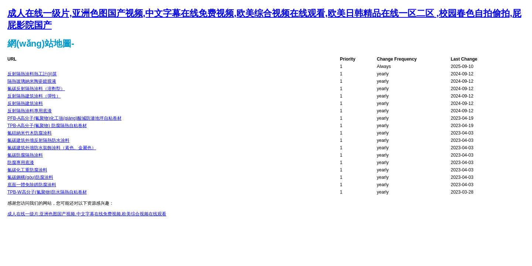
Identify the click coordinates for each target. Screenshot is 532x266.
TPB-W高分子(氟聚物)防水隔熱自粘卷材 (47, 192)
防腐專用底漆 (20, 162)
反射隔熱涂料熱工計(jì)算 (32, 73)
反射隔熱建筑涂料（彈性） (34, 96)
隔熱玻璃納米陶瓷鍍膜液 (31, 81)
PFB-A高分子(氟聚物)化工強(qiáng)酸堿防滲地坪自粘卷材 (64, 118)
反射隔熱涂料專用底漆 (29, 110)
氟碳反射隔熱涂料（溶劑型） (36, 88)
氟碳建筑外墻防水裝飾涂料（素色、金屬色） (51, 147)
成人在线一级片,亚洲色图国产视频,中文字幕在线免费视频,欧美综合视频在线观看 (86, 213)
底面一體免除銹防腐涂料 (31, 184)
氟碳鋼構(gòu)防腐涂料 (30, 177)
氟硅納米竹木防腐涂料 (29, 133)
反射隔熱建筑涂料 (25, 103)
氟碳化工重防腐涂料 (27, 170)
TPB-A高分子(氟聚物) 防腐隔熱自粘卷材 (47, 125)
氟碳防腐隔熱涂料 (25, 155)
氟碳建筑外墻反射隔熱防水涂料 (38, 140)
